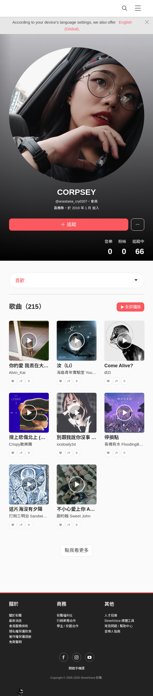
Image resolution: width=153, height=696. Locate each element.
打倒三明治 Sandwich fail (31, 516)
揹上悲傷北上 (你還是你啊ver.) (41, 437)
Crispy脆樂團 (20, 444)
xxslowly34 (66, 444)
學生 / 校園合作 (67, 626)
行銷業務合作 (66, 621)
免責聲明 (15, 642)
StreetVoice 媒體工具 (119, 621)
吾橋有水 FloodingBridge (126, 444)
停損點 (111, 437)
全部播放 (130, 307)
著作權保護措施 (20, 637)
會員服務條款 (18, 626)
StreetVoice (31, 8)
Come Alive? (118, 365)
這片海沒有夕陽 (25, 509)
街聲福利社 (65, 615)
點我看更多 (77, 550)
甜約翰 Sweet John (74, 516)
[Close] (147, 22)
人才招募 (110, 615)
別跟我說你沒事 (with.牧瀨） (87, 437)
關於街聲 (15, 615)
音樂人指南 (112, 631)
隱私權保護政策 (20, 631)
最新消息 (15, 621)
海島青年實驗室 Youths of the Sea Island (93, 372)
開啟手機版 (77, 668)
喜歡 (20, 280)
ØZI (107, 372)
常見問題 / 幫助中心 (118, 626)
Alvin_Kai (17, 372)
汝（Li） (66, 365)
